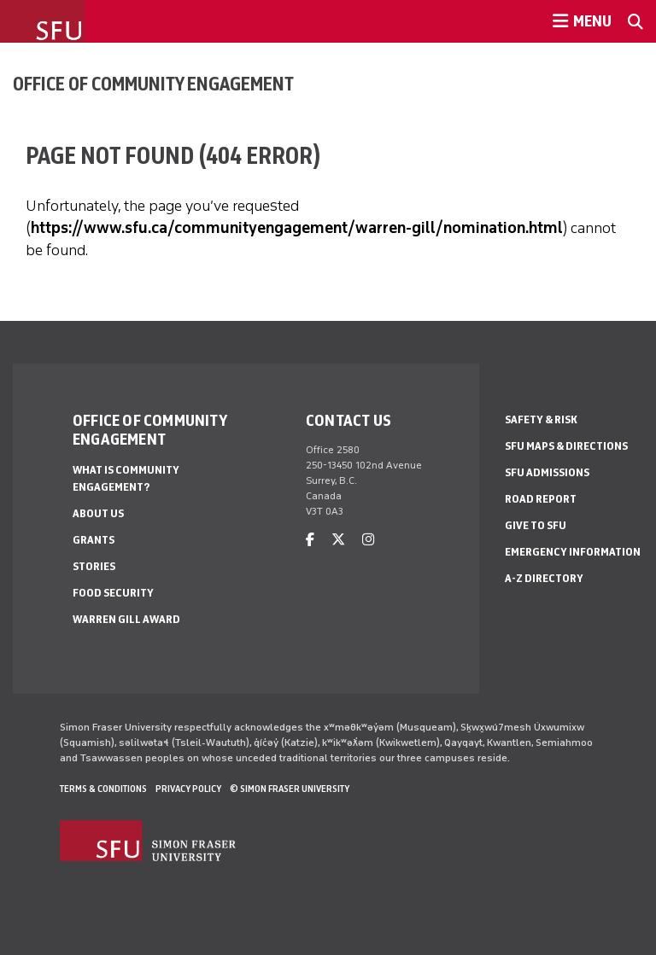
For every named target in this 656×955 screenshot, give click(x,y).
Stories (94, 566)
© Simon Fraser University (289, 789)
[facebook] (310, 540)
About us (98, 513)
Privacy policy (188, 789)
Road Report (541, 499)
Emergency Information (573, 551)
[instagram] (368, 540)
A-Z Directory (544, 578)
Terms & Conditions (103, 789)
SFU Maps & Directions (566, 446)
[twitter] (338, 540)
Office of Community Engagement (153, 84)
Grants (93, 540)
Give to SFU (535, 525)
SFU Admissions (547, 472)
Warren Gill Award (126, 619)
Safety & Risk (541, 419)
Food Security (113, 592)
